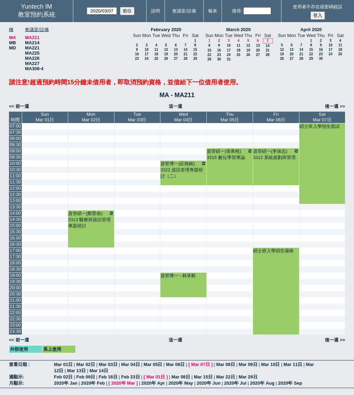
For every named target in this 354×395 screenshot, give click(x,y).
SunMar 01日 (45, 117)
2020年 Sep (290, 383)
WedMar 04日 (183, 117)
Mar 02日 (85, 364)
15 (195, 49)
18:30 (15, 269)
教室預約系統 (36, 14)
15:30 (15, 231)
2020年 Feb (93, 383)
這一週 (175, 106)
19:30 (15, 281)
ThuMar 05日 (230, 117)
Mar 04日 (130, 364)
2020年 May (181, 383)
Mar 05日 (152, 364)
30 (219, 59)
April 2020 (311, 29)
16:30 (15, 244)
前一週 (22, 106)
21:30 (15, 306)
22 (195, 54)
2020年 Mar (123, 383)
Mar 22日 (225, 376)
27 (176, 58)
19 (166, 54)
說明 (155, 10)
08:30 (15, 144)
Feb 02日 (63, 376)
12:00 (15, 188)
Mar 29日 (248, 376)
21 (185, 54)
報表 (212, 10)
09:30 (15, 157)
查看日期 (18, 364)
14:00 (15, 213)
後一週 (331, 106)
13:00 (15, 200)
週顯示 (15, 376)
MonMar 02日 (91, 117)
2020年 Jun (209, 383)
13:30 (15, 206)
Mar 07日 (200, 364)
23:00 (15, 325)
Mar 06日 (175, 364)
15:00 (15, 225)
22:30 (15, 318)
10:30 (15, 169)
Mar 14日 (99, 370)
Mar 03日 (108, 364)
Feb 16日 (108, 376)
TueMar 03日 (137, 117)
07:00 (15, 126)
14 (185, 49)
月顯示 (15, 383)
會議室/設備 (184, 10)
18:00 (15, 262)
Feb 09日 (85, 376)
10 (146, 49)
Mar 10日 (270, 364)
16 (137, 54)
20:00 (15, 287)
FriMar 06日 (276, 117)
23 (137, 58)
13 (176, 49)
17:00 (15, 250)
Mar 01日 (63, 364)
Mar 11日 (292, 364)
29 (195, 58)
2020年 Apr (153, 383)
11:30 (15, 182)
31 (229, 59)
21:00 (15, 300)
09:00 (15, 150)
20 (176, 54)
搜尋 (236, 10)
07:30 (15, 132)
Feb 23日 (130, 376)
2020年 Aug (262, 383)
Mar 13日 (76, 370)
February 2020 (166, 29)
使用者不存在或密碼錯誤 (317, 6)
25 (156, 58)
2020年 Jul (235, 383)
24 (146, 58)
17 (146, 54)
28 (185, 58)
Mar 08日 (225, 364)
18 (156, 54)
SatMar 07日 (322, 117)
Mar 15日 (203, 376)
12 (166, 49)
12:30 (15, 194)
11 (156, 49)
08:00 (15, 138)
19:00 (15, 275)
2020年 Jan (65, 383)
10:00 (15, 163)
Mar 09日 (248, 364)
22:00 (15, 312)
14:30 (15, 219)
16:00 (15, 238)
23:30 (15, 331)
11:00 (15, 175)
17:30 (15, 256)
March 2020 (238, 29)
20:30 (15, 294)
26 (166, 58)
